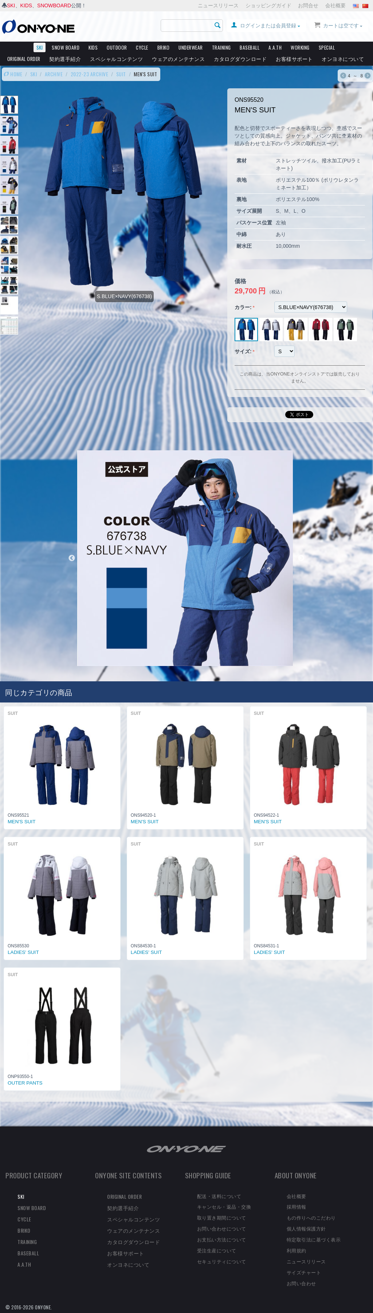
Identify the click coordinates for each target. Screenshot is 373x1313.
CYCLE (142, 47)
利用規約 (296, 1250)
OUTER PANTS (25, 1083)
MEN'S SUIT (22, 821)
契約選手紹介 (65, 58)
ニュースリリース (218, 5)
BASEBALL (249, 47)
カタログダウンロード (240, 58)
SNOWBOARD (54, 5)
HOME (13, 74)
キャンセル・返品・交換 (224, 1206)
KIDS (26, 5)
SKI (11, 5)
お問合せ (308, 5)
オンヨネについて (343, 58)
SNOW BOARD (65, 47)
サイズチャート (304, 1272)
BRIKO (163, 47)
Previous (71, 558)
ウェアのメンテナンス (178, 58)
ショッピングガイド (268, 5)
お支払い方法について (221, 1239)
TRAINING (221, 47)
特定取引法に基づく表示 (314, 1239)
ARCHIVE (54, 74)
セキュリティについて (221, 1261)
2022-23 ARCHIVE (90, 74)
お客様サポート (294, 58)
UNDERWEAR (190, 47)
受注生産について (216, 1250)
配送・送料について (219, 1196)
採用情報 (296, 1206)
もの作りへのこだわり (311, 1217)
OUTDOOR (117, 47)
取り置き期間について (221, 1217)
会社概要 (335, 5)
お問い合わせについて (221, 1228)
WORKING (300, 47)
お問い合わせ (301, 1283)
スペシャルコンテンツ (116, 58)
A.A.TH (275, 47)
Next (301, 558)
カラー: (243, 307)
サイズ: (243, 351)
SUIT (121, 74)
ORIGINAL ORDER (23, 58)
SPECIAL (327, 47)
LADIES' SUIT (23, 952)
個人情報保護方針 (306, 1228)
